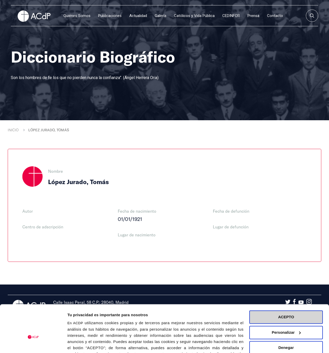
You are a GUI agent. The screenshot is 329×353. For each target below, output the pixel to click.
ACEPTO (286, 285)
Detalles (74, 343)
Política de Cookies (196, 329)
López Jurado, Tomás (48, 130)
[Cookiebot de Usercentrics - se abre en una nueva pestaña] (33, 343)
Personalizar (286, 300)
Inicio (13, 130)
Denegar (286, 316)
